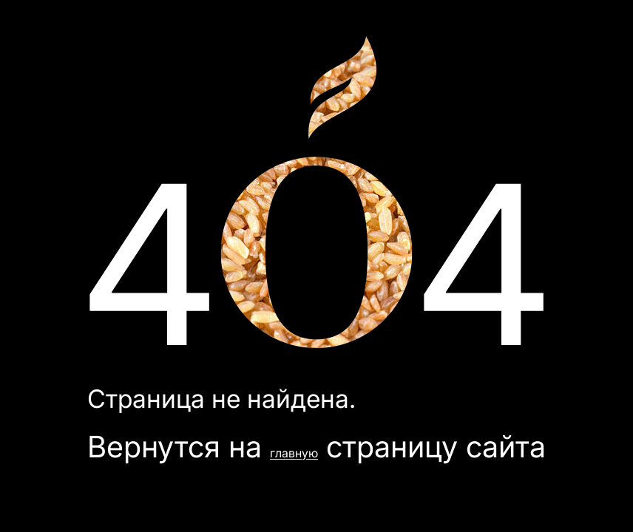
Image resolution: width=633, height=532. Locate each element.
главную (294, 453)
